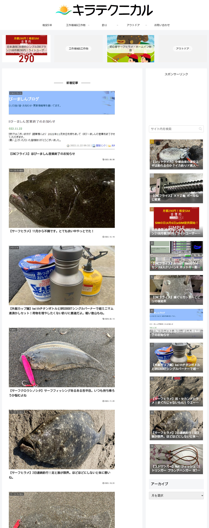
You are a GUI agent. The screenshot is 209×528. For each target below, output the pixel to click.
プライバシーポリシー (175, 518)
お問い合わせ (197, 518)
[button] (200, 129)
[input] (176, 129)
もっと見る (72, 385)
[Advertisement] (176, 100)
